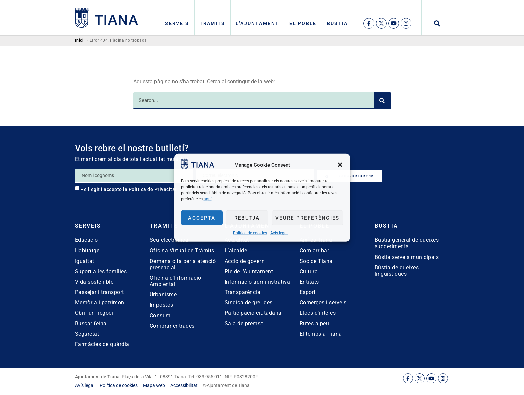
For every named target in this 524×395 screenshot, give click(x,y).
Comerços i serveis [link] (323, 302)
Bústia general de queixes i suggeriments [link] (408, 243)
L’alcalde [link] (236, 250)
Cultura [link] (309, 271)
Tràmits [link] (212, 23)
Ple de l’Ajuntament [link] (249, 271)
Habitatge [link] (87, 250)
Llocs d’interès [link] (318, 313)
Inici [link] (79, 40)
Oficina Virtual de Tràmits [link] (182, 250)
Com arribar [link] (314, 250)
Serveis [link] (177, 23)
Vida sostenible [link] (94, 282)
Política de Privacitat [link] (153, 189)
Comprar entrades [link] (172, 326)
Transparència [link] (243, 292)
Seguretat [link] (87, 334)
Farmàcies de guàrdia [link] (102, 344)
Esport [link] (308, 292)
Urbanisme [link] (163, 294)
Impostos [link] (161, 305)
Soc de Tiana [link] (316, 261)
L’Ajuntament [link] (257, 23)
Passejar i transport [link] (99, 292)
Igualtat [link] (84, 261)
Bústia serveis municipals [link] (407, 257)
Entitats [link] (309, 282)
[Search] (382, 100)
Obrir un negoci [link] (94, 313)
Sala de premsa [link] (244, 323)
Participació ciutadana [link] (253, 313)
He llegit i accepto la (128, 189)
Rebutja (247, 218)
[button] (340, 164)
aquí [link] (208, 199)
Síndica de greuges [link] (249, 302)
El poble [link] (302, 23)
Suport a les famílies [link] (101, 271)
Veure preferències (307, 218)
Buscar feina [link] (91, 323)
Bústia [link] (337, 23)
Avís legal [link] (279, 233)
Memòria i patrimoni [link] (100, 302)
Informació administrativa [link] (257, 282)
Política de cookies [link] (250, 233)
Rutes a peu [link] (314, 323)
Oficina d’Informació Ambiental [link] (175, 281)
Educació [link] (86, 240)
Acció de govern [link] (245, 261)
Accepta (201, 218)
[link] (197, 167)
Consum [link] (160, 315)
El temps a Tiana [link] (321, 334)
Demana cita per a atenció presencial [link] (183, 264)
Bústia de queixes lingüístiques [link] (397, 270)
